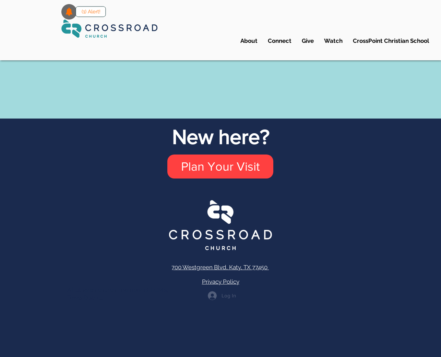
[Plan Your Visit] (220, 166)
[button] (280, 40)
